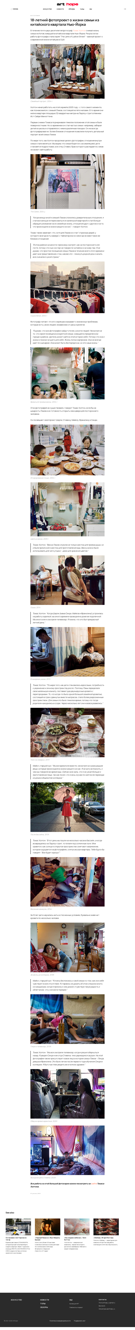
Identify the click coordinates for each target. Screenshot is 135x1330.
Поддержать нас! (79, 1324)
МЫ (70, 1303)
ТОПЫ (42, 1306)
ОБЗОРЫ (44, 1310)
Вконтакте (102, 1309)
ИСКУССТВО (16, 1303)
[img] (125, 9)
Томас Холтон (79, 32)
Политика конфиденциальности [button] (60, 1324)
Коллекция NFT (74, 1307)
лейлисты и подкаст (76, 1310)
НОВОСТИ (44, 1303)
